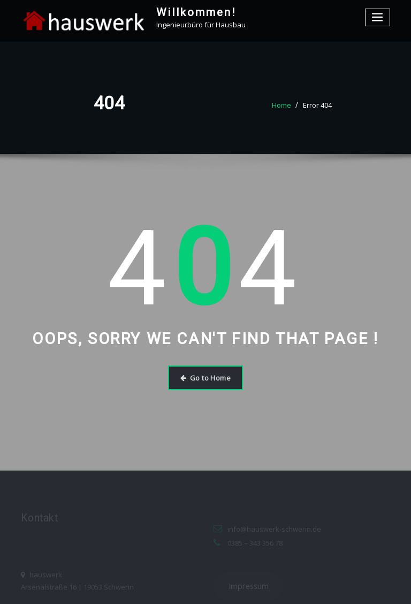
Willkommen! (196, 12)
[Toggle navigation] (378, 17)
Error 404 (317, 105)
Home (281, 105)
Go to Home (205, 378)
